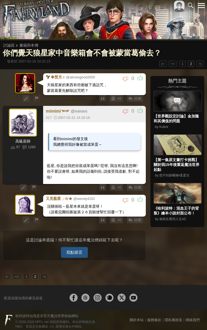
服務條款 (154, 317)
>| (200, 64)
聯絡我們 (193, 317)
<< (173, 64)
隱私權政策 (173, 317)
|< (162, 64)
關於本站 (137, 317)
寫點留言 (74, 249)
